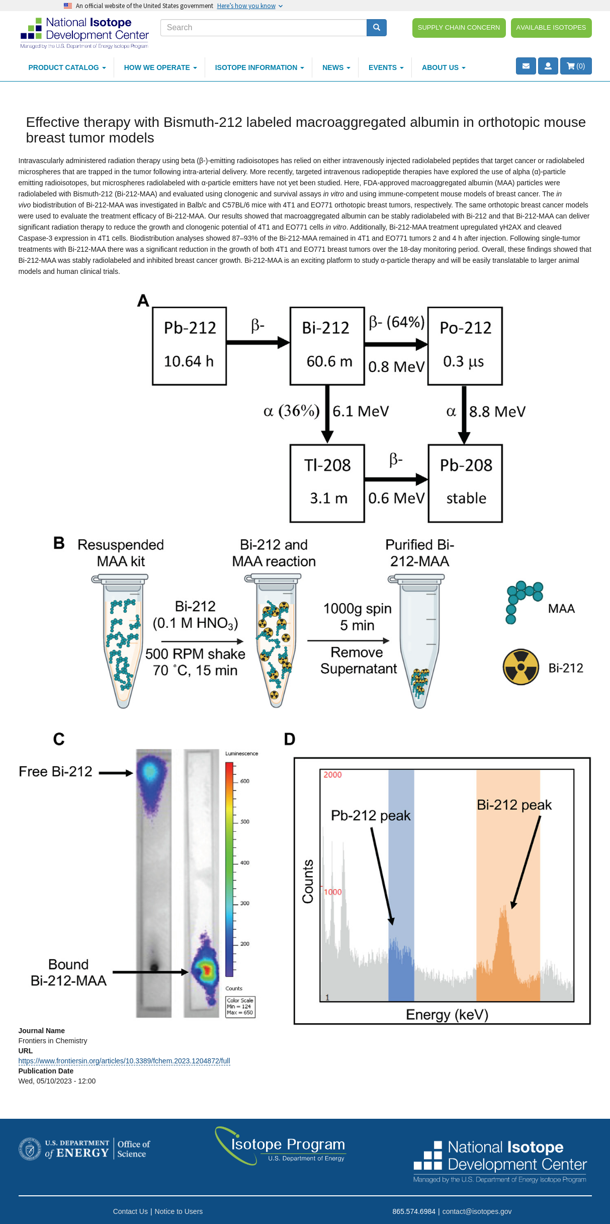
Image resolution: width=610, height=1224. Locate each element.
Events (386, 67)
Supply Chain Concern (459, 27)
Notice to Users (179, 1211)
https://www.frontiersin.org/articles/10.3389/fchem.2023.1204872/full (124, 1061)
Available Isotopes (551, 27)
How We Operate (160, 67)
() (576, 66)
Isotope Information (260, 67)
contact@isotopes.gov (477, 1211)
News (336, 67)
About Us (444, 67)
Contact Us (130, 1211)
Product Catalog (67, 67)
